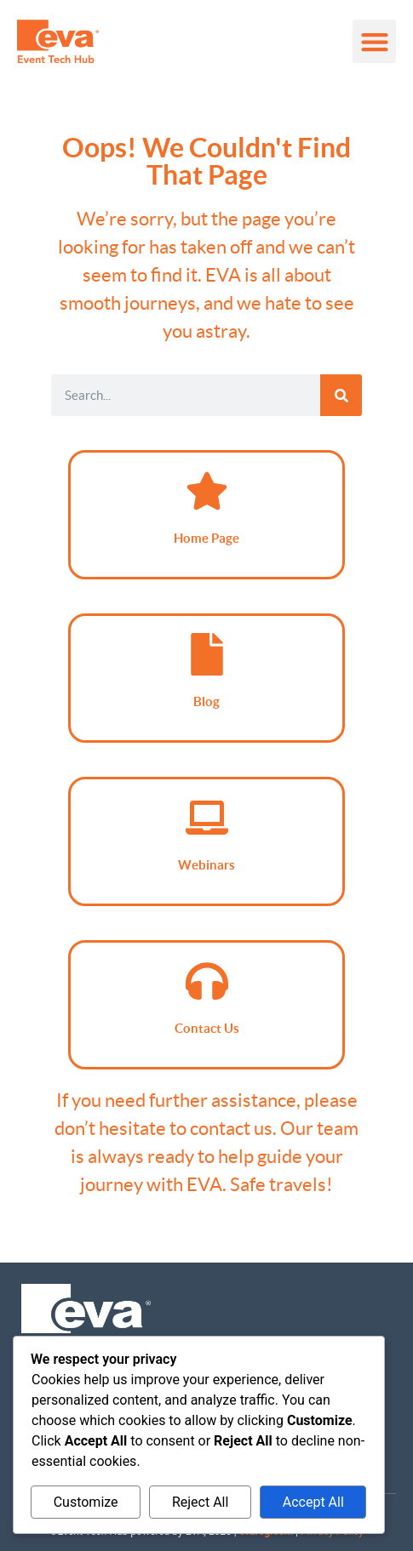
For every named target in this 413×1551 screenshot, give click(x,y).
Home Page (206, 538)
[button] (374, 41)
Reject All (200, 1502)
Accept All (313, 1502)
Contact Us (207, 1028)
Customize (86, 1502)
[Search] (341, 395)
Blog (206, 701)
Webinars (206, 865)
